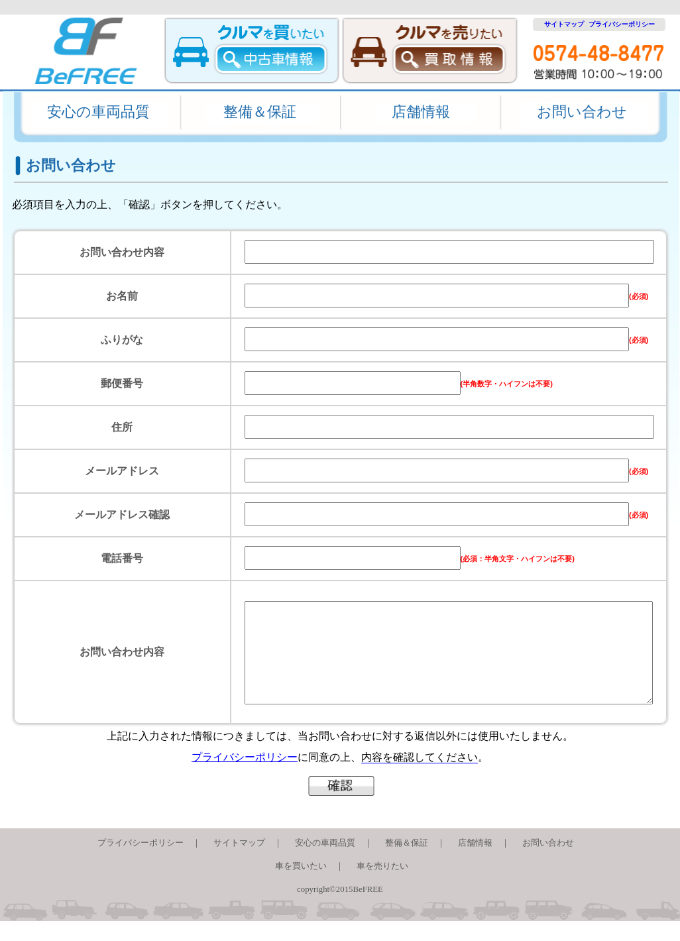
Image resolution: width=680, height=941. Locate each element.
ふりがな (122, 339)
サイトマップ (561, 24)
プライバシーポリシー (622, 24)
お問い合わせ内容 (122, 252)
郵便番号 (122, 383)
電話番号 (122, 558)
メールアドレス (122, 470)
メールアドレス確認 (122, 514)
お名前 (122, 296)
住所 (122, 427)
